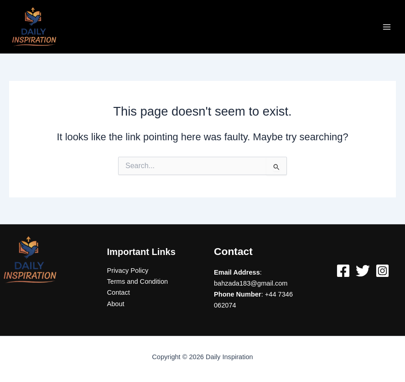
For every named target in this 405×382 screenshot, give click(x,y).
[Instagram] (382, 271)
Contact (118, 292)
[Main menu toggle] (387, 26)
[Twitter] (363, 271)
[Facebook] (343, 271)
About (116, 304)
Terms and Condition (137, 281)
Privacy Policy (128, 270)
